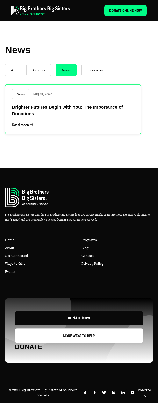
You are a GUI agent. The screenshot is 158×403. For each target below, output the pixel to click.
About (9, 248)
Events (10, 271)
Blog (85, 248)
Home (9, 240)
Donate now (79, 318)
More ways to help (79, 335)
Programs (89, 240)
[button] (94, 10)
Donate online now (125, 10)
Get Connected (16, 255)
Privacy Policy (92, 263)
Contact (87, 255)
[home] (41, 10)
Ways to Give (15, 263)
